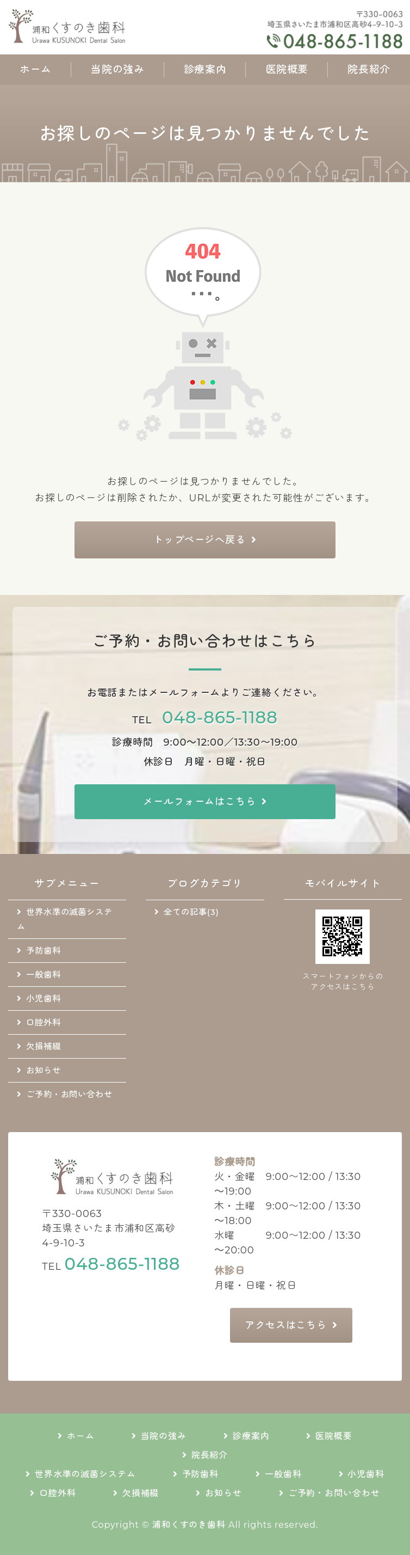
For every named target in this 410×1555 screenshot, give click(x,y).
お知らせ (43, 1070)
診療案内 (205, 69)
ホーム (36, 69)
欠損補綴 (43, 1046)
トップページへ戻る (199, 540)
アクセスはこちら (286, 1325)
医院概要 (287, 69)
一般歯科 (43, 974)
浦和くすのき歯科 (189, 1525)
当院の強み (117, 69)
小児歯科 (43, 998)
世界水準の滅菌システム (65, 919)
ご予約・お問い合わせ (69, 1094)
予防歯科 (43, 950)
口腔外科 (43, 1022)
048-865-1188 (220, 717)
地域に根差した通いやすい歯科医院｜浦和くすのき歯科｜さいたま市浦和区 (103, 27)
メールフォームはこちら (199, 802)
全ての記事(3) (191, 912)
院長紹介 (368, 69)
